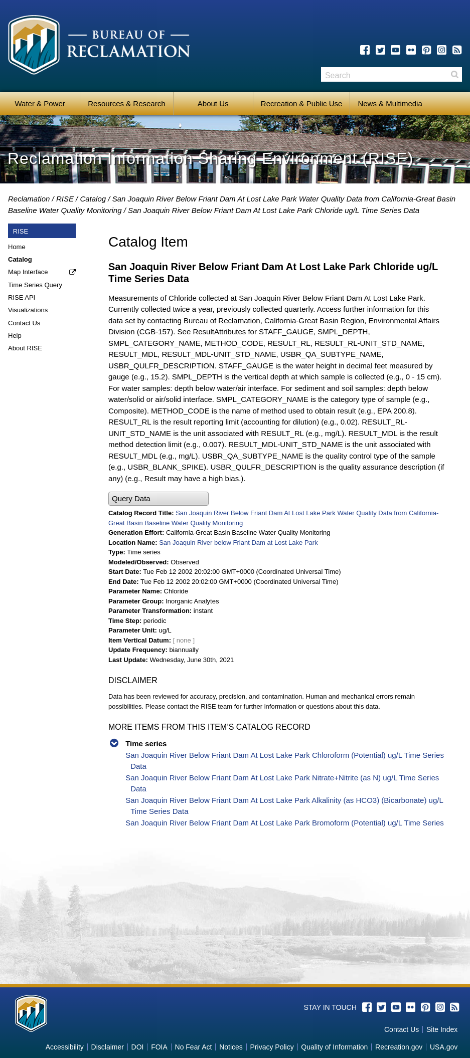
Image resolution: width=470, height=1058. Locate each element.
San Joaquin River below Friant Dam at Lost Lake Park (238, 542)
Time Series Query (35, 285)
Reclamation (29, 198)
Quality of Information (334, 1047)
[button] (158, 499)
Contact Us (24, 323)
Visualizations (28, 310)
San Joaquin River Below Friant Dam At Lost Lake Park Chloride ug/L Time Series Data (273, 210)
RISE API (21, 297)
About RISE (25, 348)
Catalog (93, 198)
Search (454, 74)
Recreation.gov (398, 1047)
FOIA (159, 1047)
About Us (213, 103)
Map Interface (28, 272)
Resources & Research (126, 103)
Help (15, 335)
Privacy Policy (272, 1047)
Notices (231, 1047)
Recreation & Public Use (302, 103)
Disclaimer (107, 1047)
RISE (65, 198)
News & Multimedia (390, 103)
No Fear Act (193, 1047)
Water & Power (40, 103)
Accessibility (65, 1047)
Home (17, 247)
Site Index (441, 1029)
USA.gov (443, 1047)
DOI (137, 1047)
